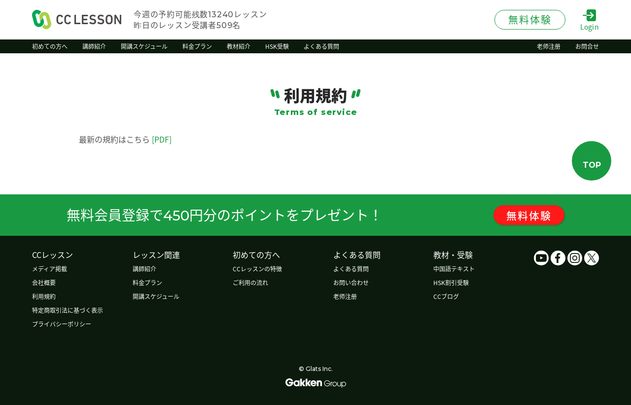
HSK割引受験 (451, 282)
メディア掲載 (49, 268)
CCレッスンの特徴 (257, 268)
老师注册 (345, 296)
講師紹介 (144, 268)
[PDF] (162, 139)
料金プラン (147, 282)
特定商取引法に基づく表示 (67, 310)
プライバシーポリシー (61, 324)
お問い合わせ (351, 282)
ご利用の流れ (250, 282)
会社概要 (44, 282)
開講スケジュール (156, 296)
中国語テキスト (454, 268)
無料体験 (529, 215)
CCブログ (446, 296)
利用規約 (44, 296)
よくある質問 (351, 268)
